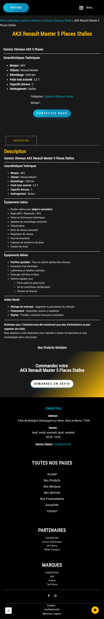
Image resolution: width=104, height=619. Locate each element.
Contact (52, 511)
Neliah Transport (52, 549)
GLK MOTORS (52, 537)
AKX (52, 576)
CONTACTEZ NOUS (52, 113)
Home (3, 20)
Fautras (52, 580)
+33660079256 (62, 444)
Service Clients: (44, 444)
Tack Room (52, 584)
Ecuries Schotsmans (52, 541)
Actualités (52, 505)
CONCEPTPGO (53, 408)
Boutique (16, 7)
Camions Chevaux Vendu (57, 20)
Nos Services (52, 493)
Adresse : (53, 416)
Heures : (53, 427)
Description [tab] (21, 140)
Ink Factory (52, 545)
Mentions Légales (52, 613)
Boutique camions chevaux (24, 20)
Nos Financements (52, 499)
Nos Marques (52, 486)
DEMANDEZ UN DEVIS (52, 383)
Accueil (52, 474)
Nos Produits (52, 480)
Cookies (51, 605)
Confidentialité (52, 609)
